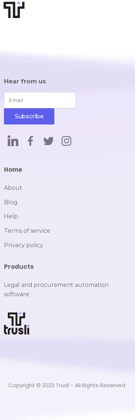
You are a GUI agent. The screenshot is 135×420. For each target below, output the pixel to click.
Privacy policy (23, 245)
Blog (11, 202)
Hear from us (25, 81)
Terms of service (27, 230)
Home (13, 169)
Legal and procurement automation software (56, 289)
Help (11, 216)
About (13, 187)
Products (19, 266)
